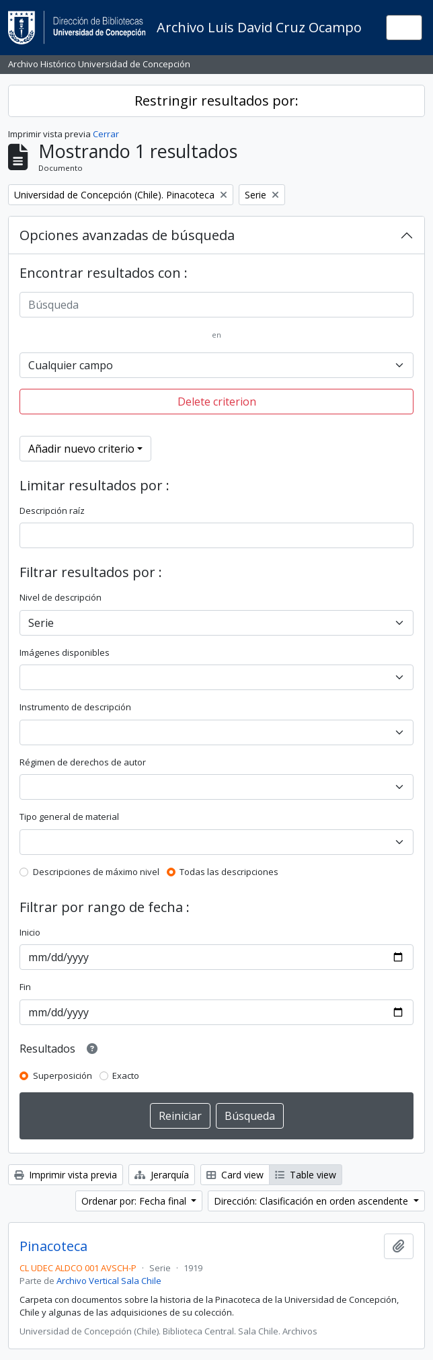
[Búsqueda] (216, 304)
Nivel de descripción (60, 597)
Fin (25, 987)
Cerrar (106, 134)
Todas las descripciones (229, 872)
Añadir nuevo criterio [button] (81, 448)
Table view (305, 1174)
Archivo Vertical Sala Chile (108, 1281)
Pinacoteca (53, 1246)
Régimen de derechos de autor (82, 762)
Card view (235, 1174)
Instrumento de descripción (75, 707)
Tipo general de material (69, 816)
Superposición (62, 1075)
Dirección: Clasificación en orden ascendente (312, 1201)
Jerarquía (161, 1174)
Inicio (29, 932)
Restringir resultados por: (216, 100)
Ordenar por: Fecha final (135, 1201)
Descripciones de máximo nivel (96, 872)
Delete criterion (217, 401)
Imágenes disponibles (64, 652)
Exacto (125, 1075)
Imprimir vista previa (65, 1174)
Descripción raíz (52, 510)
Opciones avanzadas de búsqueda (127, 235)
